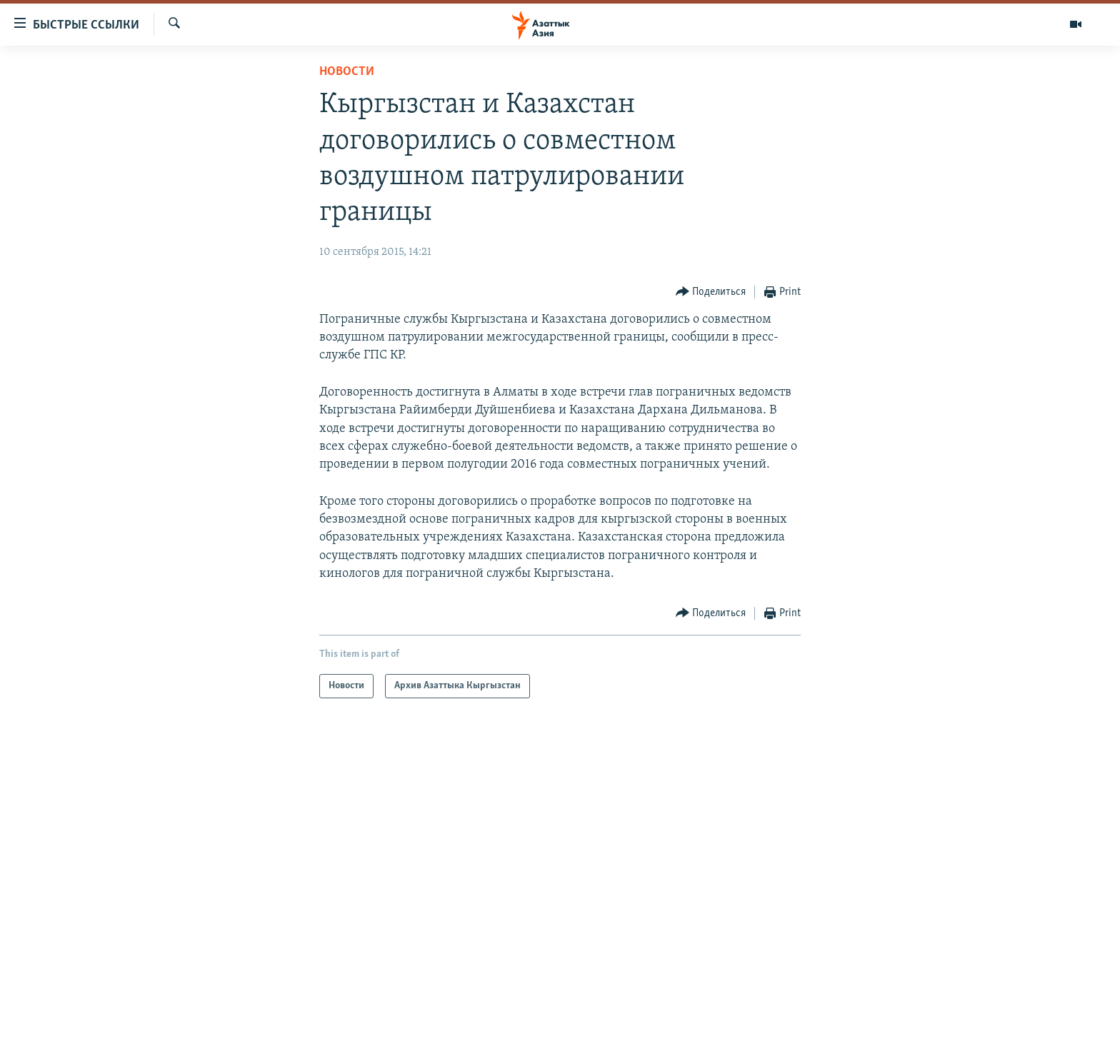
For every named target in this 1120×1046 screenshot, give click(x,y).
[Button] (711, 292)
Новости (346, 72)
